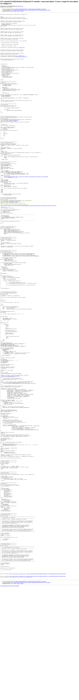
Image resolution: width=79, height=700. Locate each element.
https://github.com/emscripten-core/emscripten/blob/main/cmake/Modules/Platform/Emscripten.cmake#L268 (26, 209)
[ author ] (22, 696)
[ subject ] (18, 696)
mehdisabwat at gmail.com (15, 239)
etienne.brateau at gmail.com (21, 65)
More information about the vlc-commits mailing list (9, 699)
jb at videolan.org (20, 54)
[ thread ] (14, 696)
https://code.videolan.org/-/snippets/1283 (11, 448)
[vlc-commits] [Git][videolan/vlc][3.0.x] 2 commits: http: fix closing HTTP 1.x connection (30, 694)
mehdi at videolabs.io (14, 141)
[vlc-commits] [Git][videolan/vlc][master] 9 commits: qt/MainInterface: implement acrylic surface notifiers (31, 695)
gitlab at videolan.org (19, 6)
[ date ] (11, 696)
